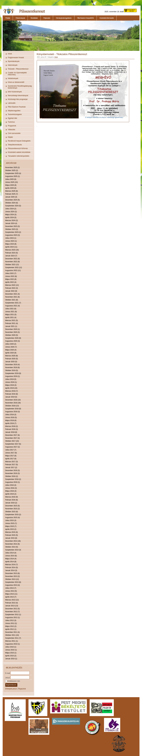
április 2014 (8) (10, 562)
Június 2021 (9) (11, 312)
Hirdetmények (13, 78)
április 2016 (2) (10, 494)
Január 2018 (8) (11, 432)
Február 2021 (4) (11, 323)
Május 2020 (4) (10, 350)
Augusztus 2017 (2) (12, 447)
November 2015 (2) (12, 509)
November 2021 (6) (12, 297)
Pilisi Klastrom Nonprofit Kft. (85, 18)
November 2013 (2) (12, 576)
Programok (12, 126)
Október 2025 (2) (11, 170)
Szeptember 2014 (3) (13, 550)
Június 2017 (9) (11, 453)
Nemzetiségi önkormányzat (18, 95)
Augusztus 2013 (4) (12, 585)
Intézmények (12, 65)
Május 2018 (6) (10, 420)
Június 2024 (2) (11, 212)
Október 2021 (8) (11, 300)
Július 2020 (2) (10, 344)
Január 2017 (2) (11, 467)
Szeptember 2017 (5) (13, 444)
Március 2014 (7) (11, 565)
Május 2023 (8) (10, 244)
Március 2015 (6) (11, 532)
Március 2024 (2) (11, 220)
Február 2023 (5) (11, 253)
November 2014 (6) (12, 544)
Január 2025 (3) (11, 197)
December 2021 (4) (12, 294)
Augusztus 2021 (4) (12, 306)
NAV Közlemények (15, 92)
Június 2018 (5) (11, 417)
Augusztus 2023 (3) (12, 235)
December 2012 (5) (12, 609)
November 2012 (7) (12, 612)
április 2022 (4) (10, 282)
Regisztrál (22, 689)
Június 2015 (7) (11, 523)
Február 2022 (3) (11, 288)
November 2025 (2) (12, 167)
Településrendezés (15, 145)
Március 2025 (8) (11, 191)
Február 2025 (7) (11, 194)
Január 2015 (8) (11, 538)
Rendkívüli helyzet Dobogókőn (19, 141)
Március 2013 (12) (12, 600)
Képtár (10, 137)
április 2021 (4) (10, 317)
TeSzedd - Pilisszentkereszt (18, 69)
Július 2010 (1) (10, 647)
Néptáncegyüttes (14, 111)
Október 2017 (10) (12, 441)
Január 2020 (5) (11, 362)
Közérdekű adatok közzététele (19, 152)
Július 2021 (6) (10, 309)
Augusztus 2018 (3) (12, 412)
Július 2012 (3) (10, 620)
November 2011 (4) (12, 632)
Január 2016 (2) (11, 503)
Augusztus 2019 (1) (12, 376)
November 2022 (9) (12, 262)
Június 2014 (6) (11, 556)
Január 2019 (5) (11, 397)
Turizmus (11, 122)
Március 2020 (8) (11, 356)
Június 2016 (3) (11, 488)
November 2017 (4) (12, 438)
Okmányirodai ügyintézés (63, 18)
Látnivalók (11, 103)
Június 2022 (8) (11, 276)
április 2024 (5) (10, 217)
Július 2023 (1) (10, 238)
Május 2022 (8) (10, 279)
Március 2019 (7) (11, 391)
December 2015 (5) (12, 506)
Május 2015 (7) (10, 526)
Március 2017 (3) (11, 462)
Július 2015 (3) (10, 520)
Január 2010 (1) (11, 659)
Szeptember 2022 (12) (13, 267)
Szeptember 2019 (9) (13, 373)
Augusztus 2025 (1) (12, 176)
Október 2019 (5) (11, 370)
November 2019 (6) (12, 367)
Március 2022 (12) (12, 285)
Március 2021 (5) (11, 320)
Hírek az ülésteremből (16, 82)
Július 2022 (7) (10, 273)
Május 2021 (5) (10, 315)
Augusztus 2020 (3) (12, 341)
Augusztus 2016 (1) (12, 482)
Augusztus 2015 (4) (12, 517)
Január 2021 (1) (11, 326)
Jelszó (7, 678)
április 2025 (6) (10, 188)
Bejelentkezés (11, 685)
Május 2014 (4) (10, 559)
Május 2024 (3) (10, 215)
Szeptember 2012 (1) (13, 615)
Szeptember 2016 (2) (13, 479)
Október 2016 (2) (11, 476)
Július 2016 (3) (10, 485)
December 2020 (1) (12, 329)
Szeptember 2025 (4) (13, 173)
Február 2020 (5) (11, 359)
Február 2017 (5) (11, 465)
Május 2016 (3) (10, 491)
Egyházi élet (12, 118)
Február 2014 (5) (11, 567)
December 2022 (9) (12, 259)
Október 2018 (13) (12, 406)
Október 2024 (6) (11, 203)
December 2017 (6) (12, 435)
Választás (11, 130)
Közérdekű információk (107, 18)
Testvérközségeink (15, 114)
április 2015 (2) (10, 529)
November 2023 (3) (12, 226)
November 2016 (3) (12, 473)
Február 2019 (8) (11, 394)
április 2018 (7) (10, 423)
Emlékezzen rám (12, 681)
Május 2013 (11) (11, 594)
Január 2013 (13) (11, 606)
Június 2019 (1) (11, 382)
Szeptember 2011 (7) (13, 638)
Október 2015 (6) (11, 512)
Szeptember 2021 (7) (13, 303)
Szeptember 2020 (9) (13, 338)
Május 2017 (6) (10, 456)
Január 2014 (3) (11, 570)
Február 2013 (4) (11, 603)
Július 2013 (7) (10, 588)
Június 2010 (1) (11, 650)
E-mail (7, 673)
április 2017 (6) (10, 459)
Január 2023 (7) (11, 256)
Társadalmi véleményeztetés (18, 156)
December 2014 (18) (13, 541)
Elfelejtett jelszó (11, 689)
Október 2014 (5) (11, 547)
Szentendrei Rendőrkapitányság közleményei (20, 87)
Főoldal (7, 18)
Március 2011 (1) (11, 641)
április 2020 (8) (10, 353)
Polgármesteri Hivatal (16, 58)
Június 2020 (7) (11, 347)
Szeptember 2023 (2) (13, 232)
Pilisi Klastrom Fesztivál (17, 107)
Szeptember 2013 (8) (13, 582)
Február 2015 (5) (11, 535)
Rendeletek (34, 18)
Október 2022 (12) (12, 265)
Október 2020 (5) (11, 335)
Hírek (10, 54)
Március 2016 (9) (11, 497)
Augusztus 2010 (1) (12, 644)
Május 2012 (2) (10, 626)
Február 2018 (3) (11, 429)
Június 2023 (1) (11, 241)
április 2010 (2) (10, 656)
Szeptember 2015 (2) (13, 515)
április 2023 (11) (11, 247)
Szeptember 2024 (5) (13, 206)
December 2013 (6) (12, 573)
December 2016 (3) (12, 470)
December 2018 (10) (13, 400)
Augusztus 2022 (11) (13, 270)
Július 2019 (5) (10, 379)
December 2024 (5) (12, 200)
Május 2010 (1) (10, 653)
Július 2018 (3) (10, 415)
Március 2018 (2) (11, 426)
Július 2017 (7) (10, 450)
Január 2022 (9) (11, 291)
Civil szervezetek (14, 133)
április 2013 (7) (10, 597)
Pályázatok (46, 18)
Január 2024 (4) (11, 223)
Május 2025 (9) (10, 185)
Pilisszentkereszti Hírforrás (18, 148)
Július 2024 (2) (10, 209)
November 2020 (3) (12, 332)
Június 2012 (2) (11, 623)
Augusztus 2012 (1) (12, 617)
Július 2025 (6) (10, 179)
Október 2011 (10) (12, 635)
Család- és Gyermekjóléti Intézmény (17, 74)
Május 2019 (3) (10, 385)
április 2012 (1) (10, 629)
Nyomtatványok (14, 61)
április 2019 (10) (11, 388)
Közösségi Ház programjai (18, 99)
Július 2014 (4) (10, 553)
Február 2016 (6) (11, 500)
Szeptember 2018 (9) (13, 409)
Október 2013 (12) (12, 579)
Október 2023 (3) (11, 229)
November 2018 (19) (13, 403)
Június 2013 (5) (11, 591)
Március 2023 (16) (12, 250)
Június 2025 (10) (11, 182)
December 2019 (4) (12, 365)
